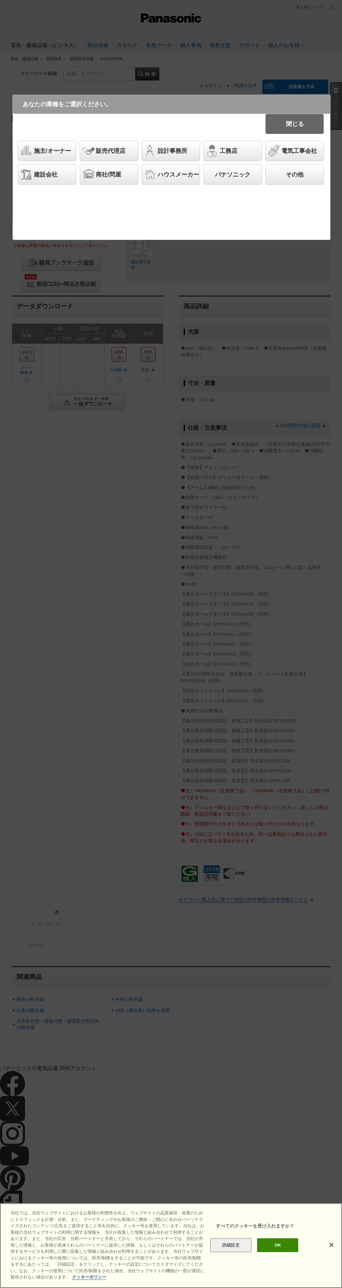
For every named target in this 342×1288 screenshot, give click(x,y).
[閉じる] (331, 1245)
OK (278, 1245)
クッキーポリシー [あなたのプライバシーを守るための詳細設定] (89, 1277)
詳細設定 (231, 1245)
